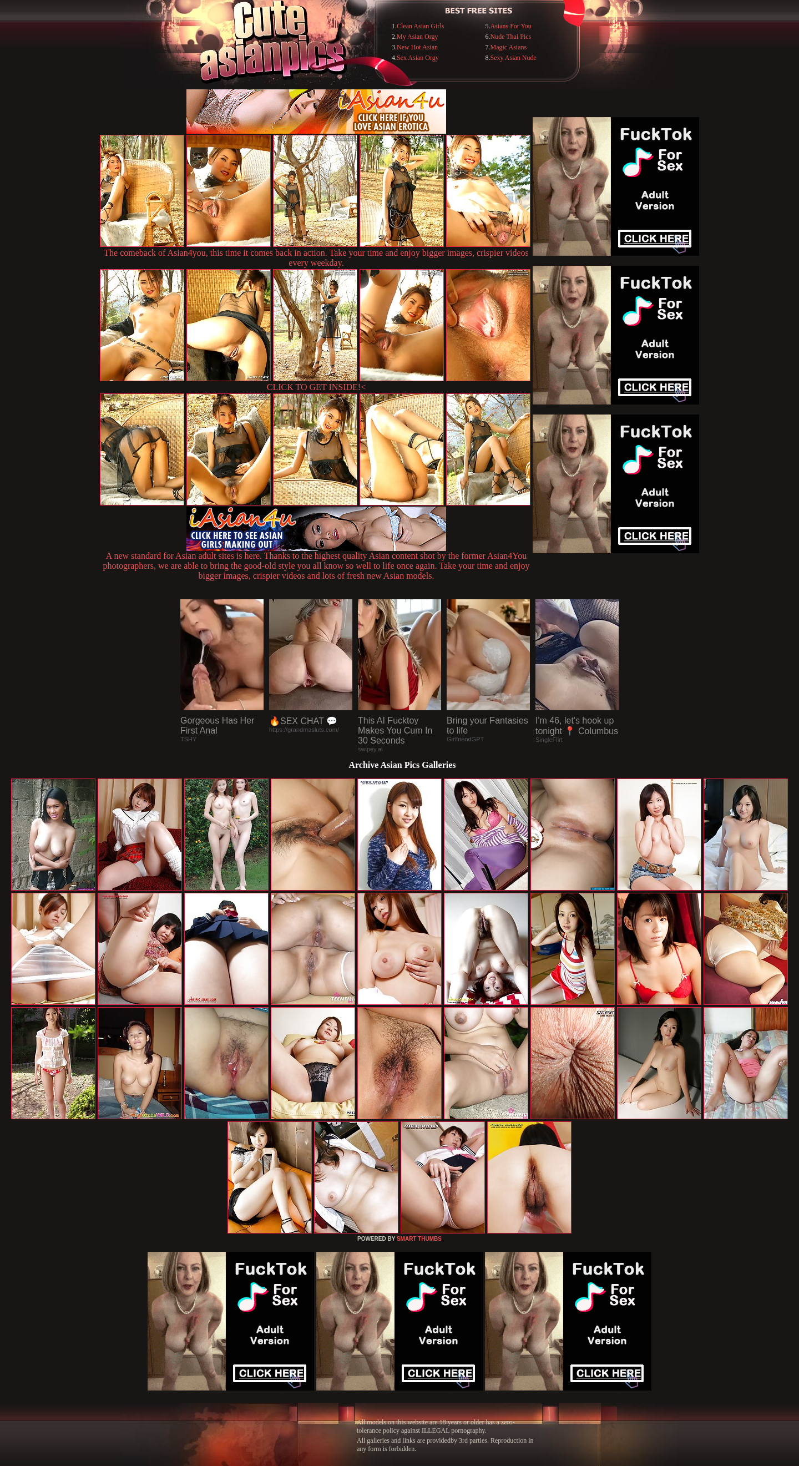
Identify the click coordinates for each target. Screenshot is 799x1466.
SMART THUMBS (419, 1239)
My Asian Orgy (417, 37)
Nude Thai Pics (511, 37)
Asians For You (511, 26)
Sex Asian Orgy (418, 58)
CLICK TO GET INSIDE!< (316, 387)
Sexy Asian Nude (513, 58)
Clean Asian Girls (420, 26)
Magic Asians (508, 47)
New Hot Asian (417, 47)
